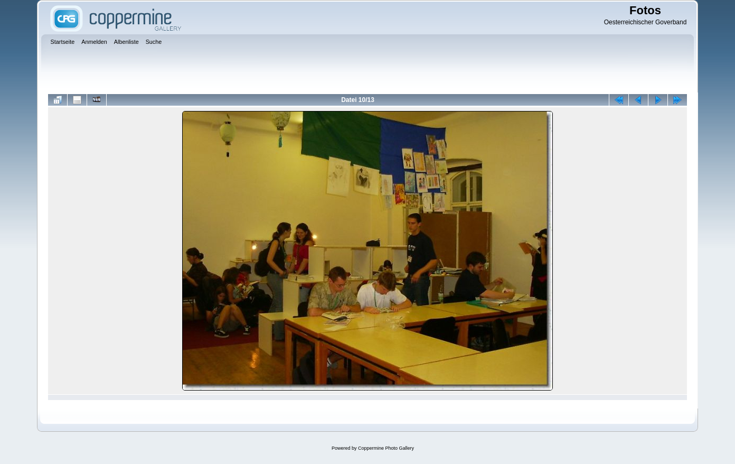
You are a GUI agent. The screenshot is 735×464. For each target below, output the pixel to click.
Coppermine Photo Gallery (386, 448)
